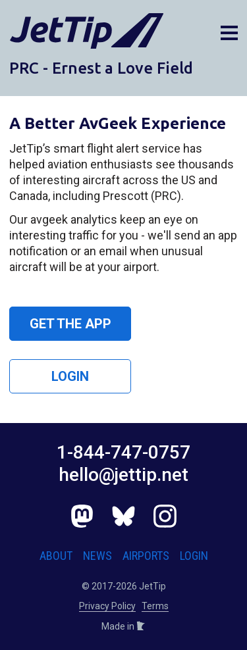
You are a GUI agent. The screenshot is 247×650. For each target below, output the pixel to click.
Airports (146, 555)
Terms (155, 606)
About (56, 555)
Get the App (70, 324)
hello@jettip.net (123, 475)
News (97, 555)
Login (70, 376)
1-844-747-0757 (123, 452)
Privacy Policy (107, 606)
